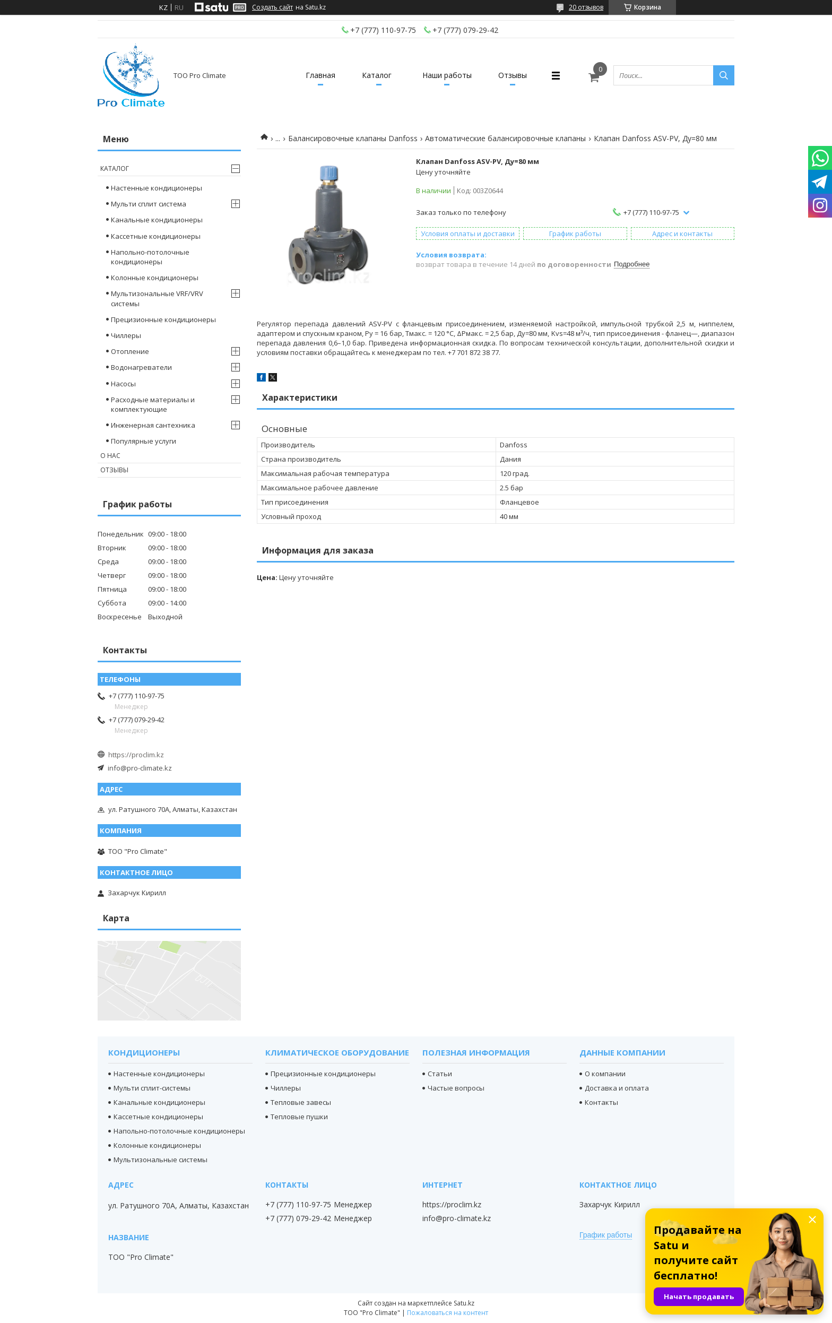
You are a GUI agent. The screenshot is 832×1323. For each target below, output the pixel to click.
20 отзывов (586, 7)
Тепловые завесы (301, 1102)
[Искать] (723, 75)
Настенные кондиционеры (156, 188)
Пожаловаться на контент (447, 1312)
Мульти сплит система (148, 204)
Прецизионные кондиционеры (163, 319)
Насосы (123, 383)
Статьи (440, 1073)
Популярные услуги (143, 441)
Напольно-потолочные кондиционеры (150, 256)
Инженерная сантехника (153, 425)
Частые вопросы (456, 1088)
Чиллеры (126, 335)
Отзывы (512, 75)
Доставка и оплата (617, 1088)
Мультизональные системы (160, 1159)
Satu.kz (464, 1303)
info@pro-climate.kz (140, 768)
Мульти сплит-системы (152, 1088)
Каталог (377, 75)
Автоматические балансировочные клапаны (505, 138)
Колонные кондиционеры (154, 277)
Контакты (601, 1102)
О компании (605, 1073)
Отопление (130, 351)
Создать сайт (272, 7)
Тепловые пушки (299, 1116)
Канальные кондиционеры (157, 219)
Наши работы (447, 75)
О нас (110, 455)
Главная (320, 75)
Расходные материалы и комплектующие (153, 404)
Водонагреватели (141, 367)
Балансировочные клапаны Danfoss (353, 138)
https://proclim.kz (136, 754)
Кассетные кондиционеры (156, 236)
